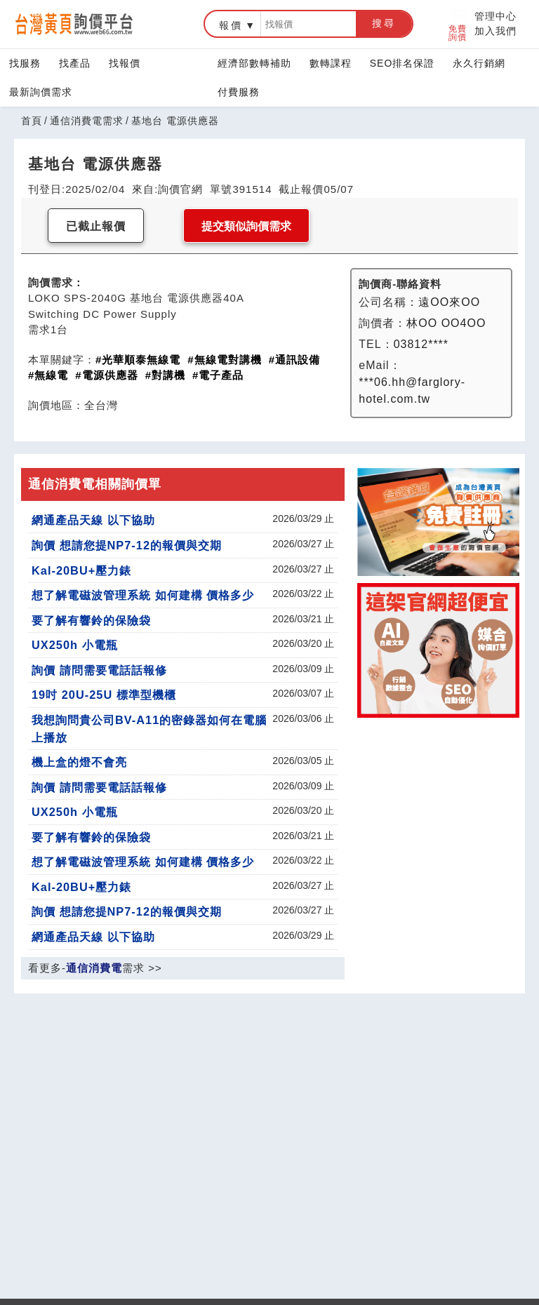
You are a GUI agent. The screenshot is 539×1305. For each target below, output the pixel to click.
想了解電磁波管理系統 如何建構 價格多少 (143, 595)
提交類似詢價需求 (246, 226)
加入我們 (495, 30)
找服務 (25, 63)
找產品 (75, 63)
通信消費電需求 (87, 120)
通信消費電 (94, 968)
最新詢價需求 (40, 92)
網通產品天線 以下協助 (93, 520)
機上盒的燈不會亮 (79, 762)
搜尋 (384, 23)
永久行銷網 (479, 63)
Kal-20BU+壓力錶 (81, 570)
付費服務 (239, 92)
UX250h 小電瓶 (75, 644)
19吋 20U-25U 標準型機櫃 (104, 694)
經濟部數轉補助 (254, 63)
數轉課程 (331, 63)
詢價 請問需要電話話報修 (99, 670)
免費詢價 (458, 24)
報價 (231, 25)
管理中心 (495, 16)
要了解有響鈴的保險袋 (91, 620)
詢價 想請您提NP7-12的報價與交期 (127, 545)
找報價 (124, 63)
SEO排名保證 (402, 63)
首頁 (31, 120)
